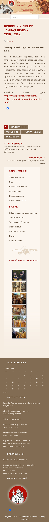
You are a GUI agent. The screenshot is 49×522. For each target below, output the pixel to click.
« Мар (5, 392)
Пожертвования (16, 196)
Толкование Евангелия (19, 222)
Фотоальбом (15, 191)
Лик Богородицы (17, 231)
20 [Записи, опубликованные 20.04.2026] (6, 385)
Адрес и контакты (17, 200)
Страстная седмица (31, 132)
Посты (12, 236)
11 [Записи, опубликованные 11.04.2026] (37, 379)
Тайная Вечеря (12, 137)
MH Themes (24, 519)
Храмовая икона (16, 177)
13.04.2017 (10, 41)
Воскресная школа (18, 186)
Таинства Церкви (17, 217)
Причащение (12, 132)
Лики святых (15, 227)
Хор (11, 182)
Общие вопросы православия (23, 213)
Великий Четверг (18, 127)
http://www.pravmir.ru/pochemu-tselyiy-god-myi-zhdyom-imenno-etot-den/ (23, 99)
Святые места (15, 241)
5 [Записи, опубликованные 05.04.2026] (42, 375)
